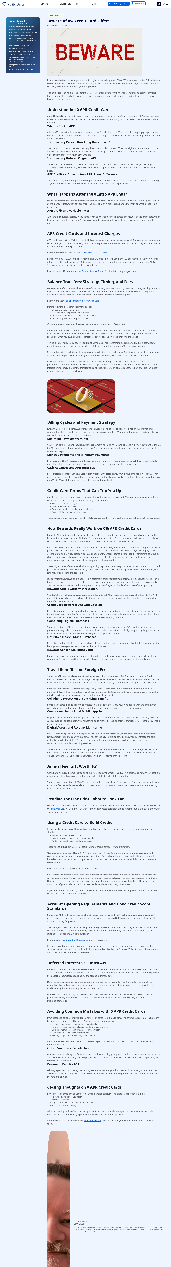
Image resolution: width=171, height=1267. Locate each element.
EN (164, 4)
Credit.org (94, 300)
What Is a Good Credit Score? (70, 939)
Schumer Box (57, 808)
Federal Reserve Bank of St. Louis (98, 271)
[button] (44, 3)
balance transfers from (77, 300)
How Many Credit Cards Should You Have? (68, 893)
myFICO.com (91, 868)
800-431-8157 (139, 4)
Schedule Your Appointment (118, 4)
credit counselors (92, 1120)
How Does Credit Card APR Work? (92, 252)
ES (167, 4)
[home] (13, 4)
